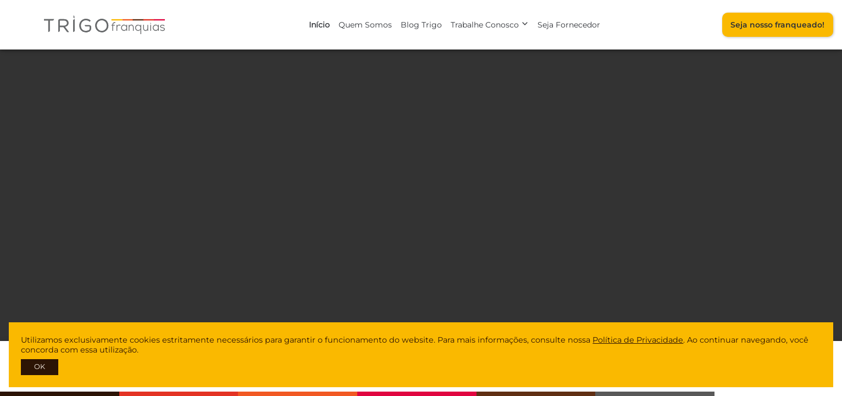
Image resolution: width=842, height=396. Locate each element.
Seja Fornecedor (569, 25)
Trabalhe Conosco (490, 25)
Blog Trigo (421, 25)
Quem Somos (365, 25)
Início (319, 25)
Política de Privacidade (637, 340)
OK (39, 366)
